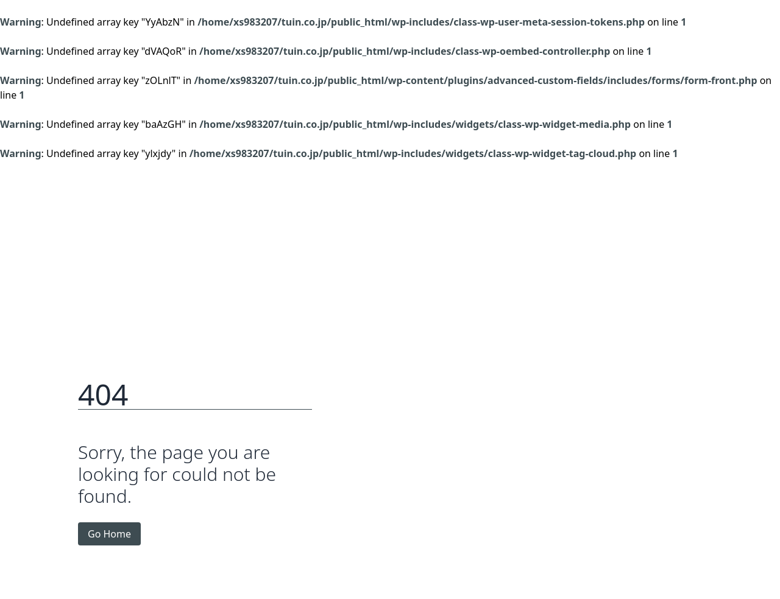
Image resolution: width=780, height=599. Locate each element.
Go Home (109, 534)
